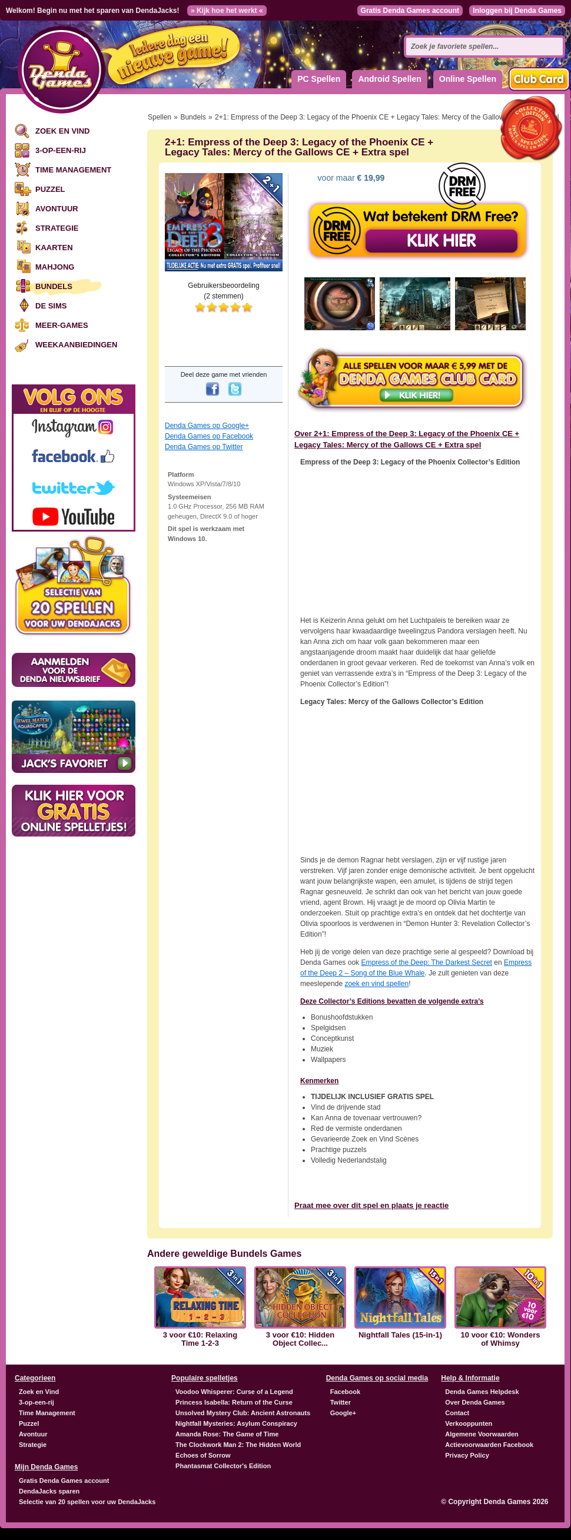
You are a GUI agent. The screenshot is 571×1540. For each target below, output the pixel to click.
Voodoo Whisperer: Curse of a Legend (234, 1391)
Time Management (73, 169)
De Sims (51, 305)
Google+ (343, 1412)
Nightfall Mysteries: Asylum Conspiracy (236, 1423)
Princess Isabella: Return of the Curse (234, 1402)
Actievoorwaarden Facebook (489, 1444)
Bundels (53, 286)
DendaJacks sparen (49, 1491)
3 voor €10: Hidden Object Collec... (300, 1339)
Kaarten (54, 247)
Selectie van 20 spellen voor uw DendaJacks (87, 1501)
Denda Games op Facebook (209, 436)
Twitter (340, 1402)
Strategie (56, 228)
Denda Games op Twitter (204, 447)
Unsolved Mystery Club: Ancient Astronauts (242, 1412)
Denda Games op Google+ (207, 425)
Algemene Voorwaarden (482, 1434)
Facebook (345, 1391)
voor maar (350, 177)
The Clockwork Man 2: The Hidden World (238, 1444)
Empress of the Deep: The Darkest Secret (426, 962)
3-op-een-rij (60, 150)
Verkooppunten (468, 1423)
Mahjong (54, 267)
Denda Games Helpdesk (482, 1391)
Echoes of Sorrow (203, 1455)
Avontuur (56, 208)
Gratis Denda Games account (410, 10)
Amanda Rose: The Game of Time (226, 1434)
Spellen (159, 117)
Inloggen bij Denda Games (517, 10)
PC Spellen (318, 79)
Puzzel (50, 189)
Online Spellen (467, 79)
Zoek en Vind (62, 131)
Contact (457, 1412)
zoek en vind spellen (376, 984)
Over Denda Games (475, 1402)
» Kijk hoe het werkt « (227, 10)
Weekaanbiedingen (76, 344)
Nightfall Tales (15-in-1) (400, 1335)
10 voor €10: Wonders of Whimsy (500, 1339)
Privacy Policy (467, 1455)
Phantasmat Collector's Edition (223, 1465)
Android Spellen (389, 79)
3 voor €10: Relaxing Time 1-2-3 (200, 1339)
